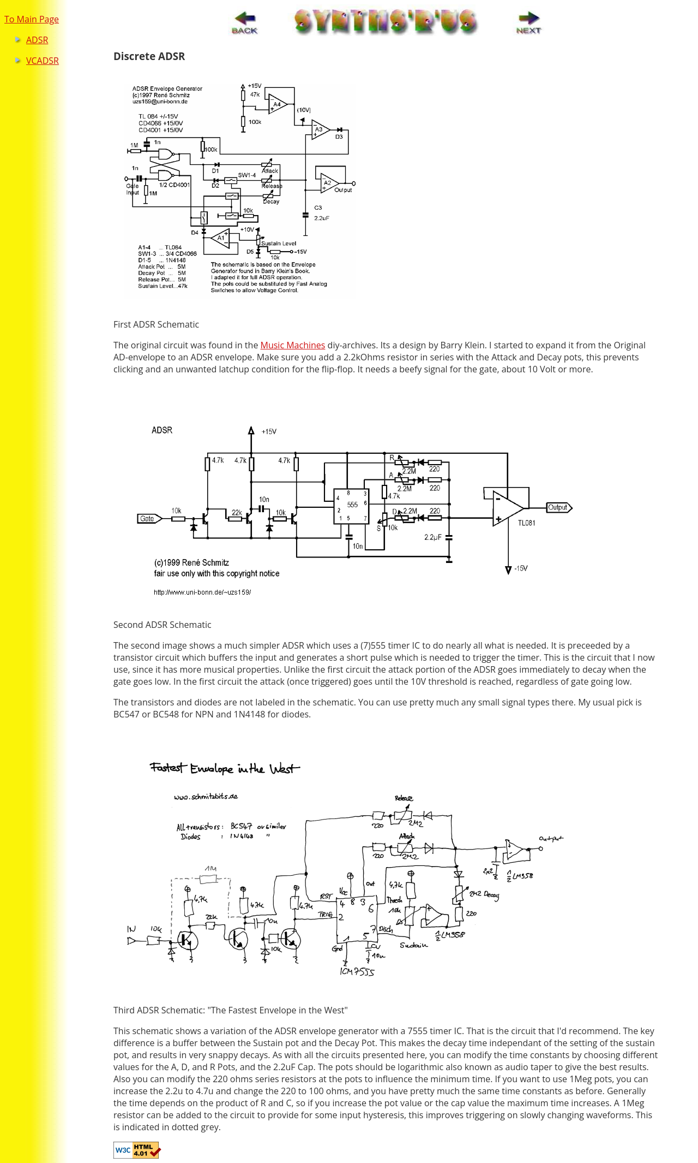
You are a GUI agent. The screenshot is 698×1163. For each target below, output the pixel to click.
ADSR (37, 40)
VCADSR (42, 61)
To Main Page (31, 19)
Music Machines (293, 345)
